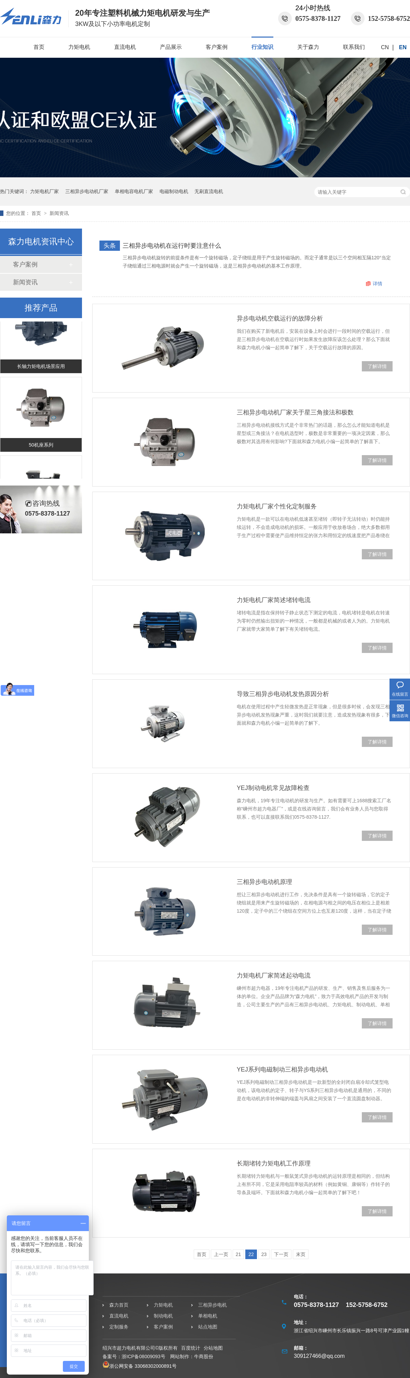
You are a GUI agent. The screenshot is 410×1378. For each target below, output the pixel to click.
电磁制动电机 (174, 191)
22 (251, 1254)
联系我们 (354, 47)
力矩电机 (79, 47)
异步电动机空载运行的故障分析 (280, 318)
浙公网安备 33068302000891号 (139, 1366)
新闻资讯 (59, 213)
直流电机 (125, 47)
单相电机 (207, 1316)
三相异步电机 (212, 1305)
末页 (300, 1254)
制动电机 (163, 1316)
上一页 (221, 1254)
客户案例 (217, 47)
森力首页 (118, 1305)
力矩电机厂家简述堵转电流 (274, 600)
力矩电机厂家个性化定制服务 (277, 506)
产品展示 (171, 47)
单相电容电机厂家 (134, 191)
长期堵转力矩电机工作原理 (274, 1163)
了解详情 (377, 366)
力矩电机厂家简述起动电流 (274, 975)
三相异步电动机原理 (264, 881)
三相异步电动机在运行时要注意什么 (172, 245)
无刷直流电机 (208, 191)
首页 (38, 47)
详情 (377, 283)
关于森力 (308, 47)
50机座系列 (41, 446)
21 (238, 1254)
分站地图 (213, 1348)
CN (385, 47)
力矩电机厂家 (44, 191)
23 (264, 1254)
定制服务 (118, 1326)
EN (403, 47)
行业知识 (262, 47)
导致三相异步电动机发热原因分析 (283, 694)
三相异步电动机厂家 (86, 191)
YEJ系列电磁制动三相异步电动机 (282, 1069)
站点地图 (207, 1326)
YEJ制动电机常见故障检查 (273, 787)
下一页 (281, 1254)
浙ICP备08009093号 (143, 1356)
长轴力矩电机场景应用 (41, 367)
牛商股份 (203, 1356)
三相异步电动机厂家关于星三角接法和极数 (295, 412)
